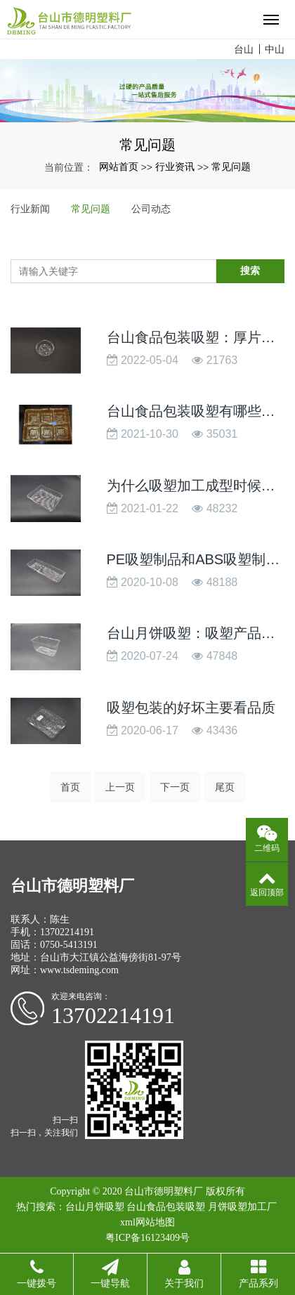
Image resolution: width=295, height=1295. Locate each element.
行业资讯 (175, 166)
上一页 (120, 787)
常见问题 (231, 166)
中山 (274, 49)
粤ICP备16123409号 (147, 1237)
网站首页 (118, 166)
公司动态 (151, 208)
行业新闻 (30, 208)
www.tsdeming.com (79, 970)
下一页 (175, 787)
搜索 (250, 270)
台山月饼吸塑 (94, 1207)
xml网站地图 (147, 1222)
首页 (70, 787)
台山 (244, 49)
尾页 (225, 787)
